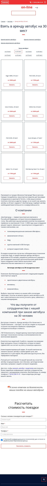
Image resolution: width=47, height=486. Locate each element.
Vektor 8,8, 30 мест (35, 107)
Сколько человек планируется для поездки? (16, 416)
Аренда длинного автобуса (32, 39)
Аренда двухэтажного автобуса (10, 43)
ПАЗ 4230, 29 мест (12, 138)
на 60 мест (39, 55)
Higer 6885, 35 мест (12, 76)
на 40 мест (39, 51)
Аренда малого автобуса (8, 39)
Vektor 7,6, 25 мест (12, 169)
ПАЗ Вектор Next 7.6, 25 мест (35, 169)
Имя (2, 424)
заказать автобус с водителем (23, 368)
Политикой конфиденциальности (14, 439)
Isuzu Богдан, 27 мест (35, 138)
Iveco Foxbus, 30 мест (12, 107)
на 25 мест (8, 51)
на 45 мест (8, 55)
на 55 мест (29, 55)
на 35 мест (29, 51)
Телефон (4, 431)
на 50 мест (18, 55)
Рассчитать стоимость (23, 13)
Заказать (12, 85)
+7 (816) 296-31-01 (37, 2)
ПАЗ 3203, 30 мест (35, 76)
